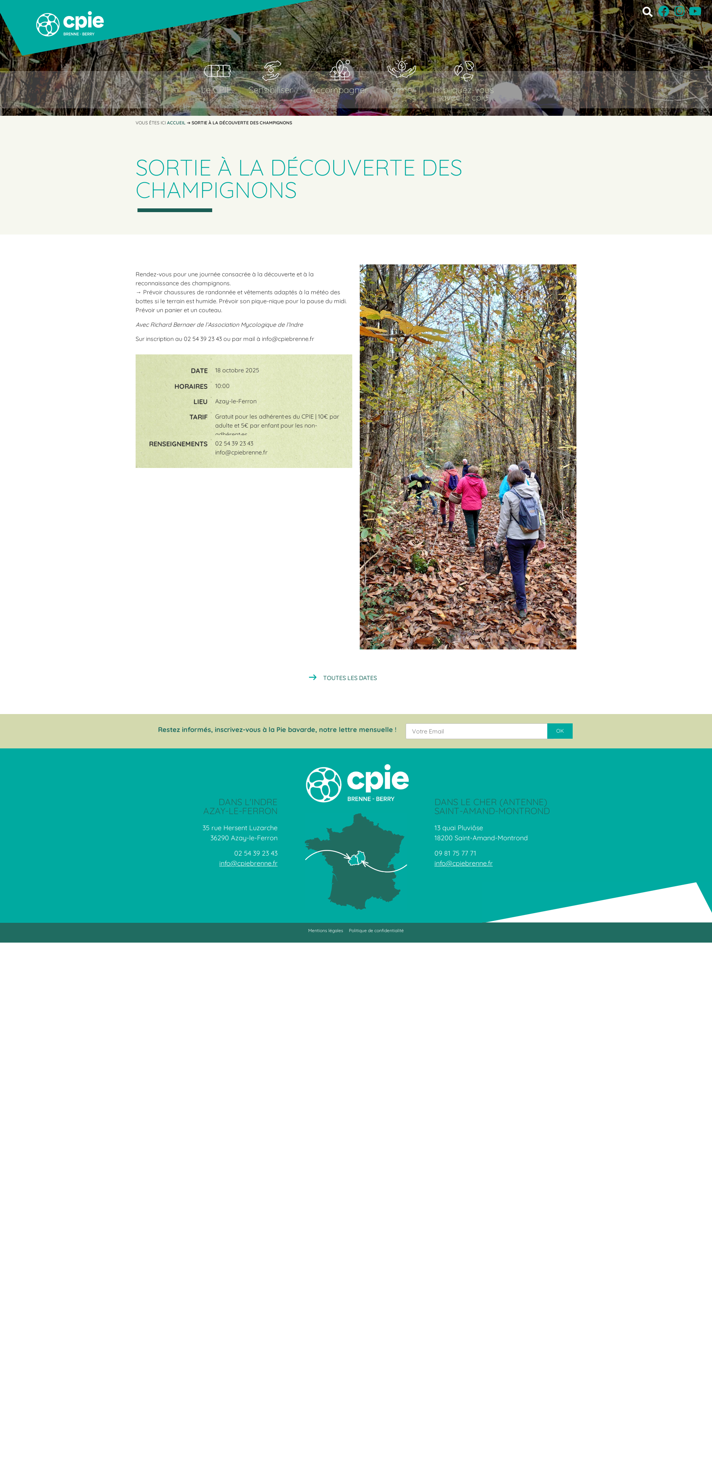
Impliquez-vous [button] (463, 89)
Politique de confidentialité (376, 930)
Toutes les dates (350, 678)
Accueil (176, 122)
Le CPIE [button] (216, 89)
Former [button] (400, 89)
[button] (647, 11)
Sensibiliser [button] (271, 89)
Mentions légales (325, 930)
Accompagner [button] (339, 89)
